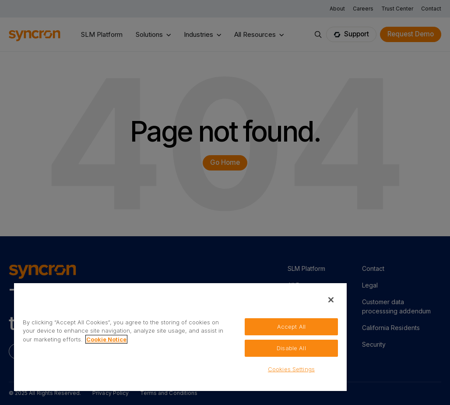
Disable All (291, 348)
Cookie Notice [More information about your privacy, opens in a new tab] (106, 339)
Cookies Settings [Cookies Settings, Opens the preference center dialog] (291, 369)
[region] (180, 336)
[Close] (331, 299)
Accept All (291, 326)
